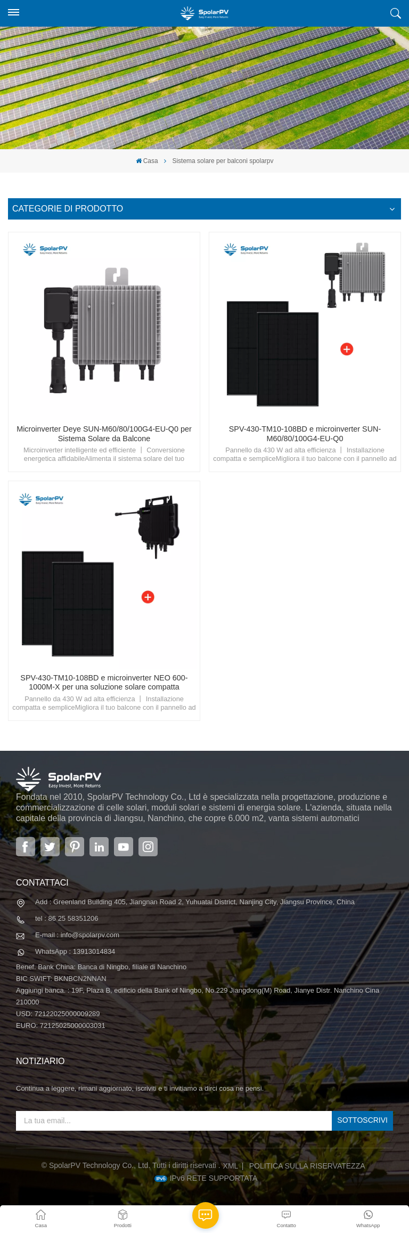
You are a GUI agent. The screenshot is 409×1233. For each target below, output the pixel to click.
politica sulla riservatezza (307, 1166)
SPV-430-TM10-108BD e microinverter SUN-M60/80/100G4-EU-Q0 (305, 434)
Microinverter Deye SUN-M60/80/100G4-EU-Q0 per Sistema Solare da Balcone (104, 434)
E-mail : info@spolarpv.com (77, 935)
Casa (147, 161)
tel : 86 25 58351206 (67, 918)
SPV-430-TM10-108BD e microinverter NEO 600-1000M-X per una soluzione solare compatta (103, 683)
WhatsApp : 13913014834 (75, 951)
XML (231, 1166)
